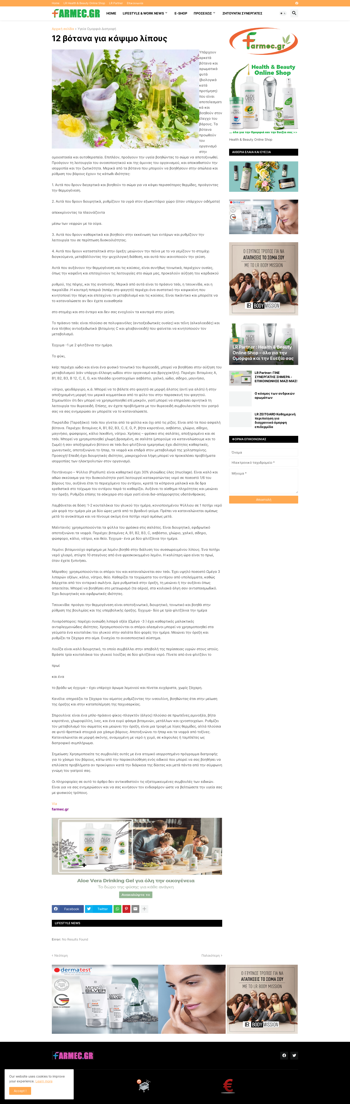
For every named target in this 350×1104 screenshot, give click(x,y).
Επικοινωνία (135, 3)
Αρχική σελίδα (63, 29)
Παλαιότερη (210, 955)
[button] (283, 13)
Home (55, 3)
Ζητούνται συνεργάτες (242, 13)
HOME (111, 13)
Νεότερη (61, 955)
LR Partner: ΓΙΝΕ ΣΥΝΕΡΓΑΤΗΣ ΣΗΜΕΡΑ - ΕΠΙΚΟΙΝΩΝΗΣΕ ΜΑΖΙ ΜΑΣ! (276, 377)
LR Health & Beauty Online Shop (84, 3)
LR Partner (116, 3)
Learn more (43, 1081)
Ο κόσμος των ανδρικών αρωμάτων (275, 395)
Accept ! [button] (20, 1091)
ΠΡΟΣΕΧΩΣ (203, 13)
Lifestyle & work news (143, 13)
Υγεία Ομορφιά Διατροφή (97, 29)
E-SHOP (181, 13)
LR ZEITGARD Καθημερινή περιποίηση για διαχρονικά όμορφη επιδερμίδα (275, 420)
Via (54, 803)
